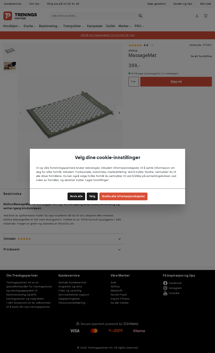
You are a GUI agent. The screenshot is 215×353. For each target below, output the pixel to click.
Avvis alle (76, 196)
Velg (92, 196)
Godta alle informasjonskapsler (123, 196)
